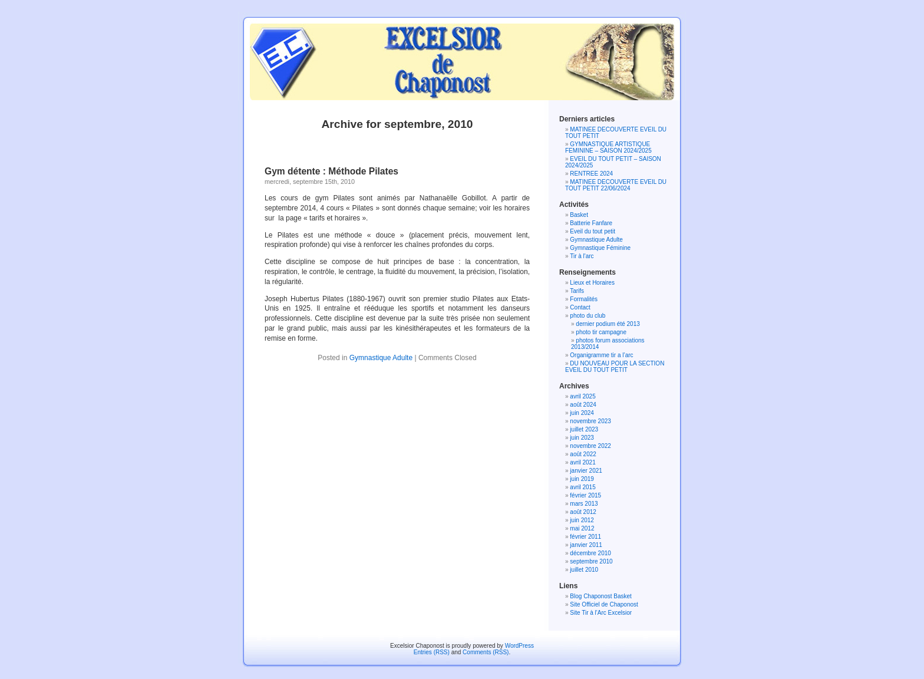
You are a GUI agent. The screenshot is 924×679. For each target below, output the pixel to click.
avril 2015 (582, 487)
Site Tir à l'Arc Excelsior (601, 612)
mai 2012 (582, 528)
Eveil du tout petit (592, 231)
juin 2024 (582, 413)
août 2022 (583, 454)
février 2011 (585, 536)
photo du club (587, 315)
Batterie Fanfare (591, 223)
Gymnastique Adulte (380, 358)
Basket (579, 215)
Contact (580, 307)
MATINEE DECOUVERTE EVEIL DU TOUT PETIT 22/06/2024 (615, 185)
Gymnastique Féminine (600, 248)
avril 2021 (582, 462)
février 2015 (585, 495)
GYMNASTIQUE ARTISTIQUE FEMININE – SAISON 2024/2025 (608, 147)
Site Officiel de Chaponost (604, 604)
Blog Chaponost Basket (601, 596)
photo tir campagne (601, 332)
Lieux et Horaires (592, 282)
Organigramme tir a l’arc (601, 355)
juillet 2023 (584, 429)
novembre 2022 (590, 446)
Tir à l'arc (581, 256)
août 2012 (583, 512)
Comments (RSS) (486, 652)
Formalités (584, 299)
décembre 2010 (590, 553)
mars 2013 (584, 503)
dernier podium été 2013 (607, 324)
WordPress (519, 645)
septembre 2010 (591, 561)
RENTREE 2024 (591, 173)
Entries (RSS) (432, 652)
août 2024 (583, 404)
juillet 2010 (584, 569)
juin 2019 (582, 479)
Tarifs (577, 291)
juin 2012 (582, 520)
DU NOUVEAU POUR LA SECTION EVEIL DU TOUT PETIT (614, 366)
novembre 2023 (590, 421)
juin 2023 (582, 437)
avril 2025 (582, 396)
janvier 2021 (586, 470)
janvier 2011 (586, 545)
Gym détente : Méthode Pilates (331, 171)
